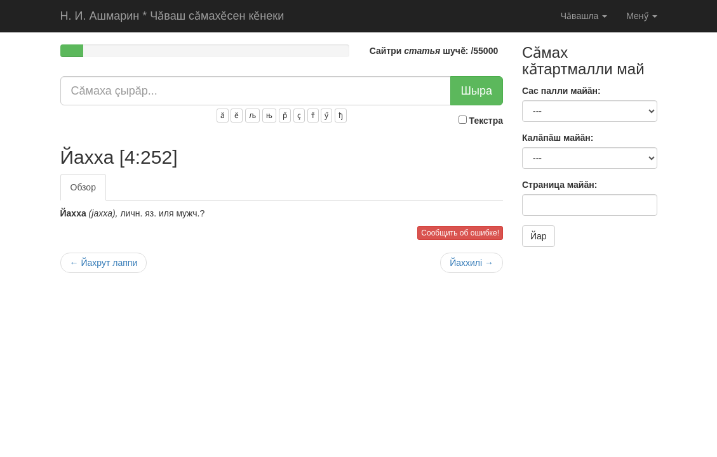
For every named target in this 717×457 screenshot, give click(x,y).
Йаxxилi (471, 263)
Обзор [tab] (83, 187)
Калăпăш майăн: (557, 138)
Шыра (476, 90)
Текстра (481, 121)
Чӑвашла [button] (584, 16)
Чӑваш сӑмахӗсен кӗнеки (172, 16)
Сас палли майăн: (561, 91)
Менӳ (641, 16)
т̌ (313, 115)
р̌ (285, 115)
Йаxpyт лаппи (104, 263)
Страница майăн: (559, 185)
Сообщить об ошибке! (460, 232)
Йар (538, 236)
